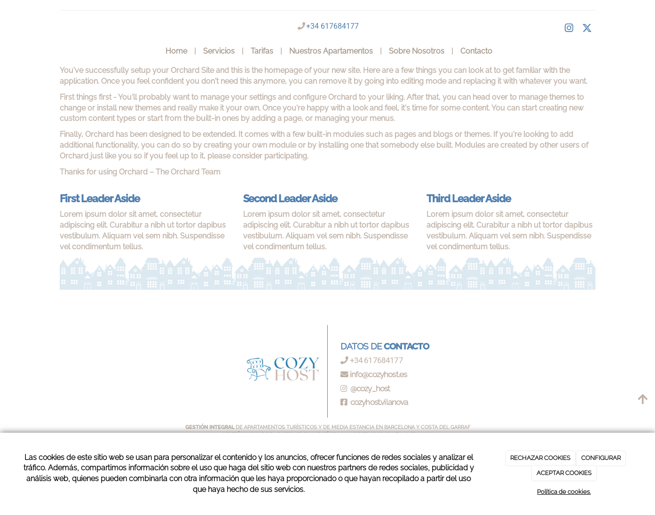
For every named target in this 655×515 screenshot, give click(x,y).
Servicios (219, 51)
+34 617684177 (332, 26)
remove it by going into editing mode (382, 81)
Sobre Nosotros (416, 51)
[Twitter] (587, 29)
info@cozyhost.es (378, 374)
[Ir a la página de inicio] (54, 51)
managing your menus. (355, 118)
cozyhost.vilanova (378, 402)
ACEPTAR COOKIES (564, 472)
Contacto (476, 51)
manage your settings (238, 97)
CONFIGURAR (601, 457)
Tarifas (262, 51)
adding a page (276, 118)
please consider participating (257, 155)
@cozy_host (369, 388)
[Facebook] (568, 29)
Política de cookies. (564, 491)
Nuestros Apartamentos (331, 51)
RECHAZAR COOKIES (540, 457)
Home (176, 51)
